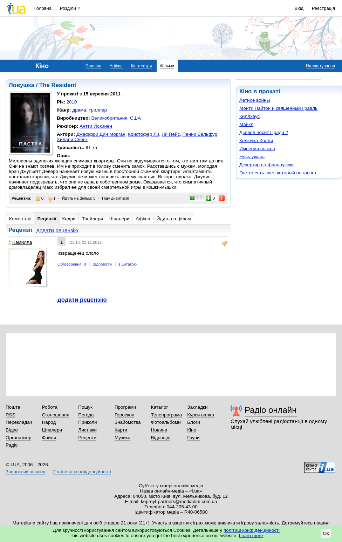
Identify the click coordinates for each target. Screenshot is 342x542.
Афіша (116, 65)
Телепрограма (166, 414)
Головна (43, 8)
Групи (193, 437)
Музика (122, 437)
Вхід (299, 8)
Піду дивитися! (115, 198)
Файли (49, 437)
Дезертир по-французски (266, 164)
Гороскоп (124, 414)
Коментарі (20, 218)
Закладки (197, 407)
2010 (72, 102)
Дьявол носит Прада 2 (263, 132)
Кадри (69, 218)
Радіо (12, 445)
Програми (125, 407)
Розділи (68, 8)
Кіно (245, 91)
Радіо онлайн (271, 410)
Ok (326, 533)
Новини (159, 430)
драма (79, 110)
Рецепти (87, 437)
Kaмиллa (20, 242)
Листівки (87, 430)
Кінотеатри (141, 65)
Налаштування (320, 65)
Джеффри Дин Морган (100, 134)
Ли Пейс (171, 134)
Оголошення (55, 414)
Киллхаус (249, 116)
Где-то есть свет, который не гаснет (277, 172)
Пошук (85, 407)
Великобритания (109, 118)
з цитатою (127, 264)
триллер (98, 110)
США (135, 118)
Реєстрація (323, 8)
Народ (49, 422)
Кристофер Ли (143, 134)
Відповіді (161, 437)
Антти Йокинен (96, 126)
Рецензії (46, 218)
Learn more (251, 535)
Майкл (246, 124)
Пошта (13, 407)
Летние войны (254, 100)
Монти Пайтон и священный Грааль (278, 108)
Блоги (193, 422)
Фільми (167, 65)
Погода (86, 414)
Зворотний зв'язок (25, 471)
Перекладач (19, 422)
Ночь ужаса (252, 156)
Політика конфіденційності (82, 471)
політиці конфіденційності (252, 530)
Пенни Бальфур (200, 134)
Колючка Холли (256, 140)
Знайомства (128, 422)
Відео (12, 430)
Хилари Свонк (72, 139)
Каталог (159, 407)
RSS (10, 414)
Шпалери (119, 218)
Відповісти (102, 264)
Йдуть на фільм (174, 218)
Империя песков (257, 148)
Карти (121, 430)
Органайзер (18, 437)
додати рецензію (57, 230)
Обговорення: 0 (71, 264)
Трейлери (92, 218)
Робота (49, 407)
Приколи (87, 422)
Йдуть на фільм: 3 (78, 198)
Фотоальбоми (166, 422)
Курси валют (200, 414)
